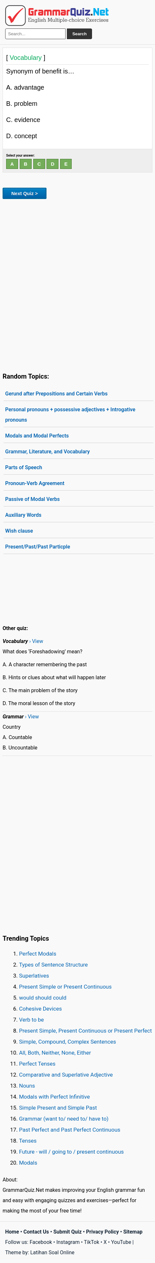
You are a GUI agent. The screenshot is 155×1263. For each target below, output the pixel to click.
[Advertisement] (77, 284)
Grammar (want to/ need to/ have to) (63, 1118)
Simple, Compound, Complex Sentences (67, 1041)
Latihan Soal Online (52, 1252)
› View (36, 641)
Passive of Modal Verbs (32, 499)
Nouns (27, 1085)
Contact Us (36, 1232)
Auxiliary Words (23, 515)
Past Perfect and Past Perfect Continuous (69, 1129)
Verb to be (31, 1019)
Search (79, 33)
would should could (43, 997)
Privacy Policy (102, 1232)
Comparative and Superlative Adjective (66, 1074)
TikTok (91, 1242)
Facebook (41, 1242)
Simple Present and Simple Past (58, 1107)
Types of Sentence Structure (53, 964)
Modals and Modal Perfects (37, 436)
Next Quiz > (24, 193)
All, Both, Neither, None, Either (55, 1052)
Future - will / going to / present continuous (71, 1151)
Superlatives (34, 975)
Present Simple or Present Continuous (65, 986)
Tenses (27, 1140)
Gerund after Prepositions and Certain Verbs (56, 394)
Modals (28, 1162)
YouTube (121, 1242)
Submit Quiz (67, 1232)
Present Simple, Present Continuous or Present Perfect (85, 1030)
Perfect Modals (37, 953)
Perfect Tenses (37, 1063)
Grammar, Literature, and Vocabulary (47, 452)
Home (12, 1232)
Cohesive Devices (40, 1008)
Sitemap (133, 1232)
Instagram (67, 1242)
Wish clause (19, 531)
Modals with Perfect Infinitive (54, 1096)
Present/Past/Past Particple (37, 547)
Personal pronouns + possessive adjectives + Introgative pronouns (70, 414)
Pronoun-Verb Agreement (34, 483)
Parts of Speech (23, 467)
